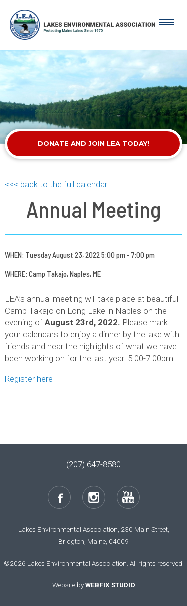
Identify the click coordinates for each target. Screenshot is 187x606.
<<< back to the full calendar (56, 184)
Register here (30, 379)
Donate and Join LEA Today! (93, 143)
